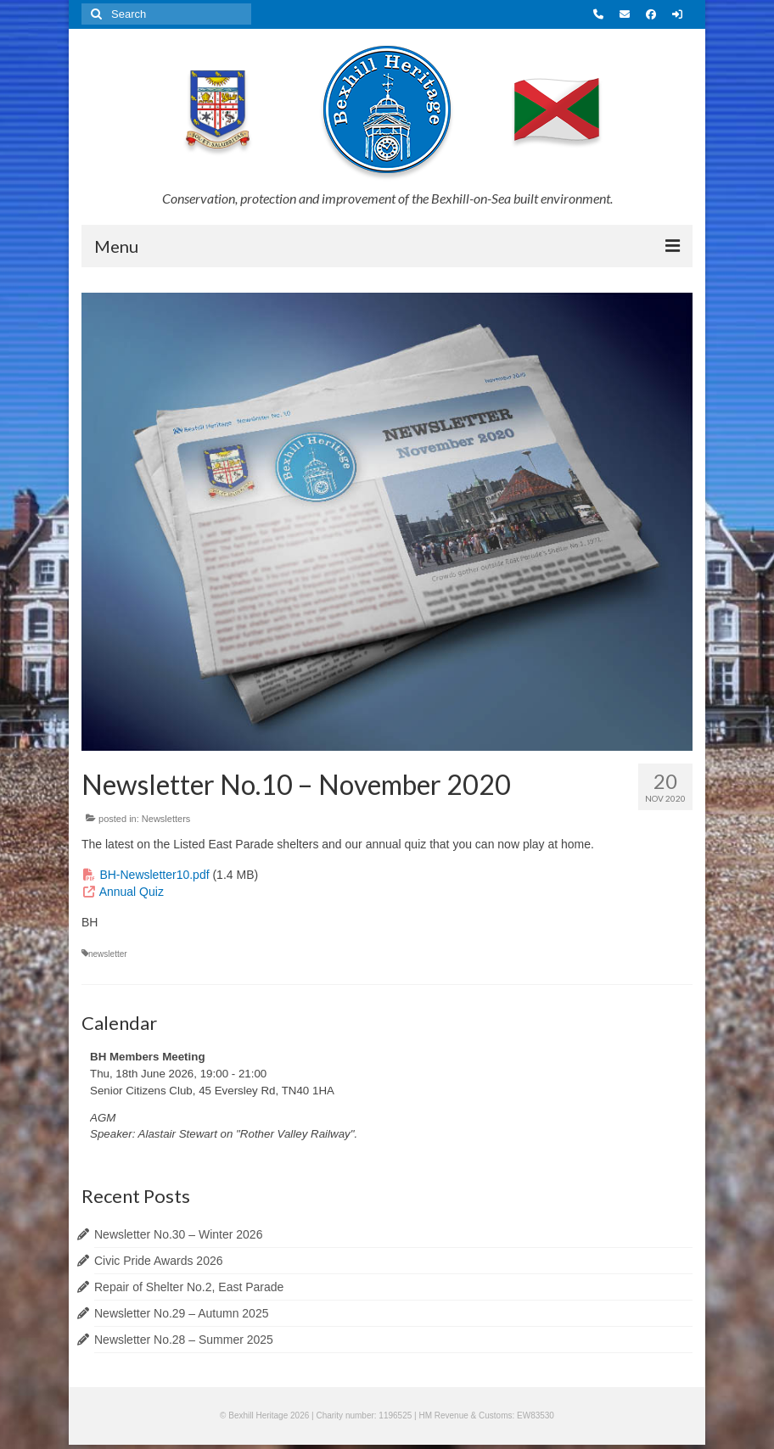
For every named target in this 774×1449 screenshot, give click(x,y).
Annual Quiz (131, 891)
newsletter (107, 954)
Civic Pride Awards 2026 (158, 1260)
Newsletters (166, 819)
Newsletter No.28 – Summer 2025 (183, 1339)
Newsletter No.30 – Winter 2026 (178, 1234)
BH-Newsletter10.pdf (154, 874)
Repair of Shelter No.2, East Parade (188, 1287)
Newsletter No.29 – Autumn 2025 (181, 1313)
